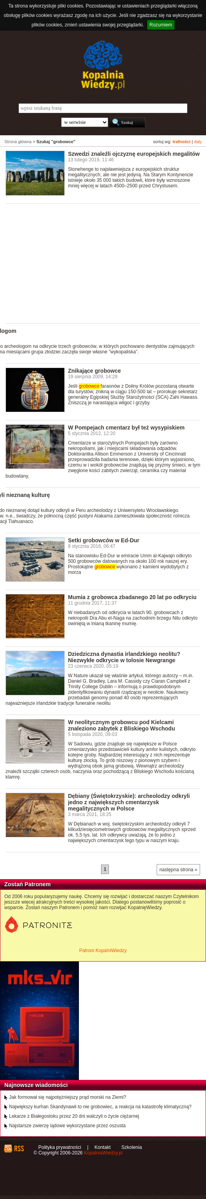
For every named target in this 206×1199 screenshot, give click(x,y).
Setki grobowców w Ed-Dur (103, 540)
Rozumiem (161, 25)
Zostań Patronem (27, 884)
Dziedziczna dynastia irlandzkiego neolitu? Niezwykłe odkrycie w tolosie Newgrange (124, 657)
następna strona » (178, 869)
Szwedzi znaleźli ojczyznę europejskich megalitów (134, 154)
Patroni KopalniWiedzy (103, 950)
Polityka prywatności (59, 1147)
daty (198, 141)
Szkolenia (132, 1147)
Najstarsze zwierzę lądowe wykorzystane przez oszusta (67, 1125)
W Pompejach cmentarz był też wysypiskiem (126, 427)
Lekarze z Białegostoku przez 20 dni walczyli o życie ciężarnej (74, 1116)
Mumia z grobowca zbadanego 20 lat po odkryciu (132, 597)
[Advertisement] (106, 263)
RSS (19, 1148)
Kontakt (103, 1147)
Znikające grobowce (94, 371)
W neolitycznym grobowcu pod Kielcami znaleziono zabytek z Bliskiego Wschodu (121, 725)
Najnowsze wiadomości (36, 1085)
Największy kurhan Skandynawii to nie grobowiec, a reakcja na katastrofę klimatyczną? (100, 1106)
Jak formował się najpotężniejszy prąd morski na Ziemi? (67, 1097)
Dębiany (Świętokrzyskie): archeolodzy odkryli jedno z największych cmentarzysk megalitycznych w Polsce (129, 802)
